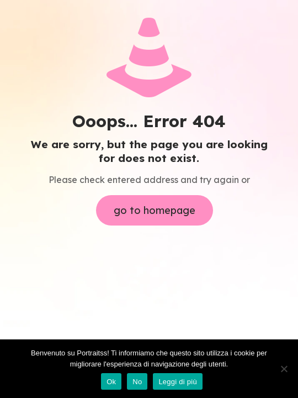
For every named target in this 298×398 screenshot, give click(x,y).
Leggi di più (177, 382)
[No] (284, 368)
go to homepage (154, 210)
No (137, 382)
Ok (111, 382)
